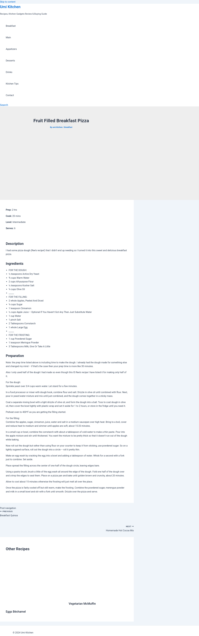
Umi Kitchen (10, 7)
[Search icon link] (4, 104)
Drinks (9, 72)
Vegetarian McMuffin (82, 603)
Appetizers (11, 49)
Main (8, 37)
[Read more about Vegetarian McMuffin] (98, 596)
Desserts (10, 60)
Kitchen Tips (12, 83)
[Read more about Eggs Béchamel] (35, 604)
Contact (10, 95)
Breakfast (11, 26)
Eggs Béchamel (16, 611)
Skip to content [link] (7, 1)
